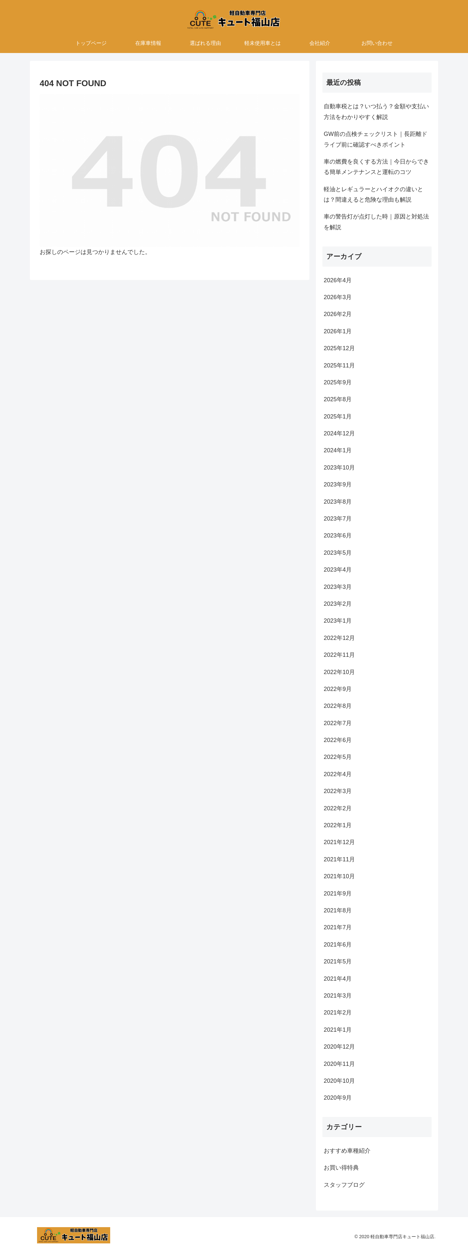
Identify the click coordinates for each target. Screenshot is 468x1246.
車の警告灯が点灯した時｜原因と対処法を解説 (376, 221)
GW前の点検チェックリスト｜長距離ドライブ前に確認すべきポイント (375, 139)
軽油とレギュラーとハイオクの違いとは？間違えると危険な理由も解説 (373, 194)
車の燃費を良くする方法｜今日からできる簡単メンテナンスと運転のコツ (376, 166)
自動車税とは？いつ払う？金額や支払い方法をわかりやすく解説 (376, 111)
